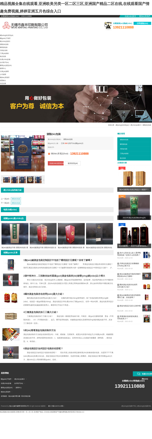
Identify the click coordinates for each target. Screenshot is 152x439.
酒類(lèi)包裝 (147, 125)
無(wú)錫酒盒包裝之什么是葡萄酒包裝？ (134, 246)
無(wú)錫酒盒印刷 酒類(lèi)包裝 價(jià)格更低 (71, 248)
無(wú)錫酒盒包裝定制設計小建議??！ (134, 189)
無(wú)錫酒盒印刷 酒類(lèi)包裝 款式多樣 (43, 248)
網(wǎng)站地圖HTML (128, 406)
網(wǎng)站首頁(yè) (122, 125)
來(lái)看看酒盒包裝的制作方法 (39, 330)
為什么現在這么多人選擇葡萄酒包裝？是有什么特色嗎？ (129, 254)
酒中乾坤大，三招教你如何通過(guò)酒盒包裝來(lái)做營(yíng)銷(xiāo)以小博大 (64, 276)
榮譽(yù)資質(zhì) (7, 387)
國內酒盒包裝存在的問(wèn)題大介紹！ (43, 294)
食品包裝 (123, 158)
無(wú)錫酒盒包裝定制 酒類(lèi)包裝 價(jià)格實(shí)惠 (99, 248)
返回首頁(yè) (73, 163)
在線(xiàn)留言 (130, 16)
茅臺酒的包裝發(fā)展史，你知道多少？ (128, 317)
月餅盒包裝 (123, 149)
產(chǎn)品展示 (136, 125)
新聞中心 (19, 387)
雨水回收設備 (25, 396)
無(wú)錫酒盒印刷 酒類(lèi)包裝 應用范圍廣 (15, 248)
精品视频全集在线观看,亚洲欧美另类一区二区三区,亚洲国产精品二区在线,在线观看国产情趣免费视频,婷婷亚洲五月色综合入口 (42, 412)
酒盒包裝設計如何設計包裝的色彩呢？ (43, 348)
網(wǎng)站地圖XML (144, 406)
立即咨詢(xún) (142, 23)
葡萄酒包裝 (123, 144)
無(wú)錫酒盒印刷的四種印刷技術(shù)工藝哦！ (129, 275)
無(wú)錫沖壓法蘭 (14, 396)
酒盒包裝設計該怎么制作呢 (129, 306)
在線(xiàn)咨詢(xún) (56, 163)
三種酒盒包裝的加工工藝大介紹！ (40, 312)
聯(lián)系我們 (144, 16)
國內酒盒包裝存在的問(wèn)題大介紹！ (127, 286)
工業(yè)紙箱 (124, 153)
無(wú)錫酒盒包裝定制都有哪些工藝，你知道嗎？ (129, 296)
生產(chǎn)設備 (6, 383)
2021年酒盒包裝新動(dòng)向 (134, 218)
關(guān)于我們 (6, 379)
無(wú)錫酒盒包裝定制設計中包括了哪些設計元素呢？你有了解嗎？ (57, 260)
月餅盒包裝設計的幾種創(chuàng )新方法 (128, 264)
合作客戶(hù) (18, 383)
